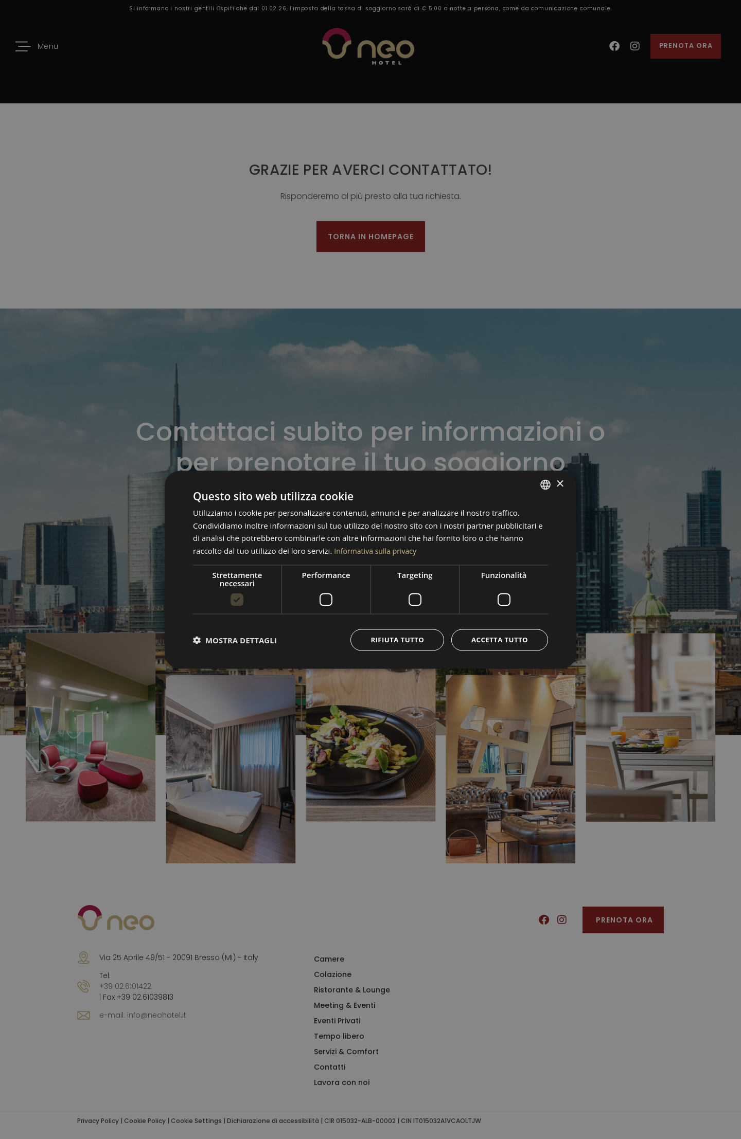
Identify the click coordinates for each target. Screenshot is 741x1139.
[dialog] (370, 569)
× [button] (559, 483)
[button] (235, 639)
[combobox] (545, 484)
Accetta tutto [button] (498, 639)
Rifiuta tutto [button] (392, 639)
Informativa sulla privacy (377, 550)
